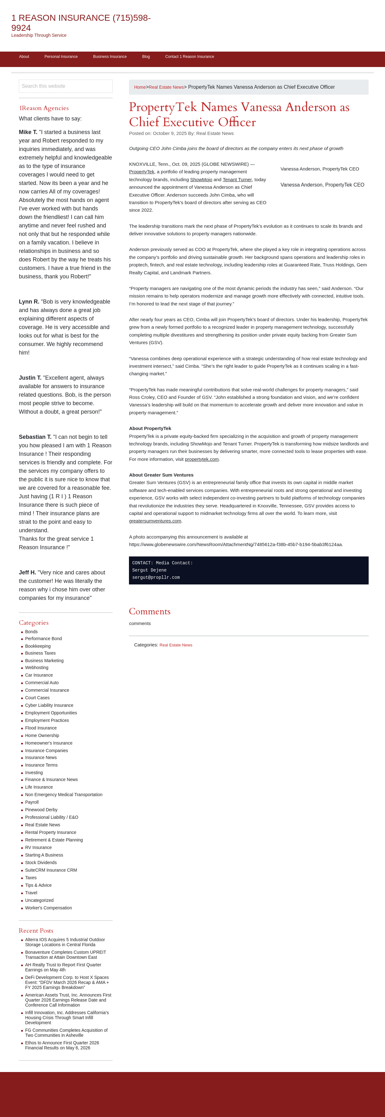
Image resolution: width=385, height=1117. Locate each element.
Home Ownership (44, 737)
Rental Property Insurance (54, 839)
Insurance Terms (43, 767)
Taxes (31, 884)
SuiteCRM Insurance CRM (55, 877)
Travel (32, 899)
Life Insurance (41, 789)
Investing (35, 774)
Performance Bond (46, 640)
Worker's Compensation (52, 915)
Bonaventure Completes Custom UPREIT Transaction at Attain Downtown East (61, 969)
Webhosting (38, 669)
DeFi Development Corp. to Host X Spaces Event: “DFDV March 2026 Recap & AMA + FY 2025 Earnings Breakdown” (64, 1002)
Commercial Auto (44, 684)
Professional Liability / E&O (55, 824)
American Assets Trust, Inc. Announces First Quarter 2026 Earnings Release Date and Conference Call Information (68, 1022)
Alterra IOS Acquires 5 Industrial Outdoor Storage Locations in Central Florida (66, 951)
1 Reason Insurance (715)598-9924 (67, 23)
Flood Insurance (43, 730)
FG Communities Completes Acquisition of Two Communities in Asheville (63, 1057)
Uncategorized (41, 907)
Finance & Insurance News (55, 781)
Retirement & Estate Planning (58, 847)
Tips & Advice (40, 892)
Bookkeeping (39, 648)
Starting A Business (47, 862)
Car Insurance (41, 677)
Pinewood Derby (43, 816)
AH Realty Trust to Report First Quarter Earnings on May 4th (68, 984)
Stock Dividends (43, 869)
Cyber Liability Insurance (52, 707)
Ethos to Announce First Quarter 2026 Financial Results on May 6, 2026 (67, 1072)
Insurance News (43, 759)
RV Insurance (40, 854)
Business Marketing (47, 662)
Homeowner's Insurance (52, 745)
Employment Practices (50, 722)
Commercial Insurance (50, 692)
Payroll (33, 809)
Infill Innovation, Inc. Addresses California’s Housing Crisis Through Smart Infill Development (64, 1039)
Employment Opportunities (55, 715)
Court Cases (39, 699)
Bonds (32, 633)
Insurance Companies (49, 752)
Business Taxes (42, 655)
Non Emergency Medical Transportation (52, 799)
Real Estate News (178, 647)
